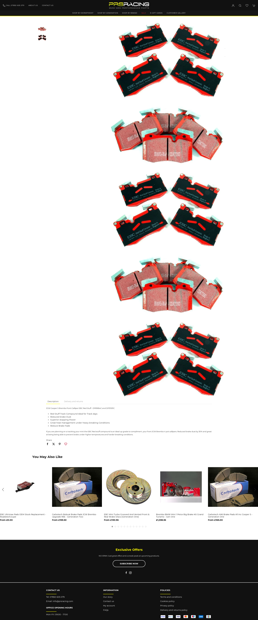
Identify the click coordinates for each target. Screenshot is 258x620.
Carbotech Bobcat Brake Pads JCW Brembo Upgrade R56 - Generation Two (74, 515)
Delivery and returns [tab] (73, 401)
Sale (143, 13)
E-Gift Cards (156, 13)
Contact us (47, 5)
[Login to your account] (233, 5)
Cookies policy (167, 601)
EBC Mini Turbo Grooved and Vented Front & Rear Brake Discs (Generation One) (126, 515)
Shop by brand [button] (129, 13)
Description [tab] (53, 401)
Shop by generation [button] (108, 13)
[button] (240, 5)
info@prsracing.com (63, 601)
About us (33, 5)
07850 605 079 (57, 597)
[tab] (112, 526)
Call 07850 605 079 (13, 5)
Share (49, 440)
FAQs (105, 610)
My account (109, 605)
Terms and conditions (171, 597)
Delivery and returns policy (173, 610)
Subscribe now (129, 563)
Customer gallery (176, 13)
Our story (108, 597)
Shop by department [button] (82, 13)
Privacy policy (167, 605)
